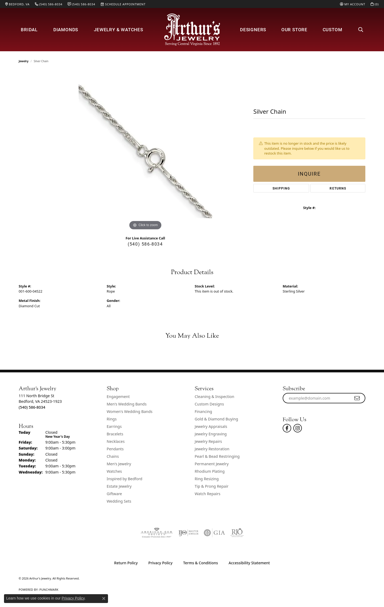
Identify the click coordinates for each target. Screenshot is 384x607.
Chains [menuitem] (113, 456)
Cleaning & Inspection (214, 396)
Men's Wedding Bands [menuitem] (127, 404)
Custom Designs (209, 404)
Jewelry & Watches (118, 29)
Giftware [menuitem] (114, 493)
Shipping (281, 188)
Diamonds (65, 29)
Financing (203, 411)
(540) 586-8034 (145, 244)
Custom (332, 29)
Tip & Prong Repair (212, 486)
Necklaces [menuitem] (116, 441)
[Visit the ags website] (156, 532)
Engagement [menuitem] (118, 396)
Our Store (294, 29)
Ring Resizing (207, 478)
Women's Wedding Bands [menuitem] (130, 411)
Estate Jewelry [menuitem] (119, 486)
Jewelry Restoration (212, 448)
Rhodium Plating (210, 471)
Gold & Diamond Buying (216, 418)
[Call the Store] (32, 407)
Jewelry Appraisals (211, 426)
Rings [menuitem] (112, 418)
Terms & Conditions (200, 562)
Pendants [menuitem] (115, 448)
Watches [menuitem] (114, 471)
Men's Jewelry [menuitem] (119, 463)
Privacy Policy (160, 562)
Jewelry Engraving (211, 433)
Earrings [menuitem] (114, 426)
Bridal (29, 29)
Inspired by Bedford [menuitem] (124, 478)
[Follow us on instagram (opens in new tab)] (297, 428)
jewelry (24, 61)
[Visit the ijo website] (188, 532)
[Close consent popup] (103, 598)
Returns (338, 188)
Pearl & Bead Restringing (217, 456)
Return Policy (126, 562)
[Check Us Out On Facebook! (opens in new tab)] (287, 428)
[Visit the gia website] (214, 532)
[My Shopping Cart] (375, 4)
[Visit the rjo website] (237, 532)
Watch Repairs (207, 493)
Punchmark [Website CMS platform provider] (48, 590)
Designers (253, 29)
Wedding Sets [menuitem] (119, 501)
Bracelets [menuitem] (115, 433)
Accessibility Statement (249, 562)
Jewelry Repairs (208, 441)
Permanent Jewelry (212, 463)
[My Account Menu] (352, 4)
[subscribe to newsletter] (357, 398)
